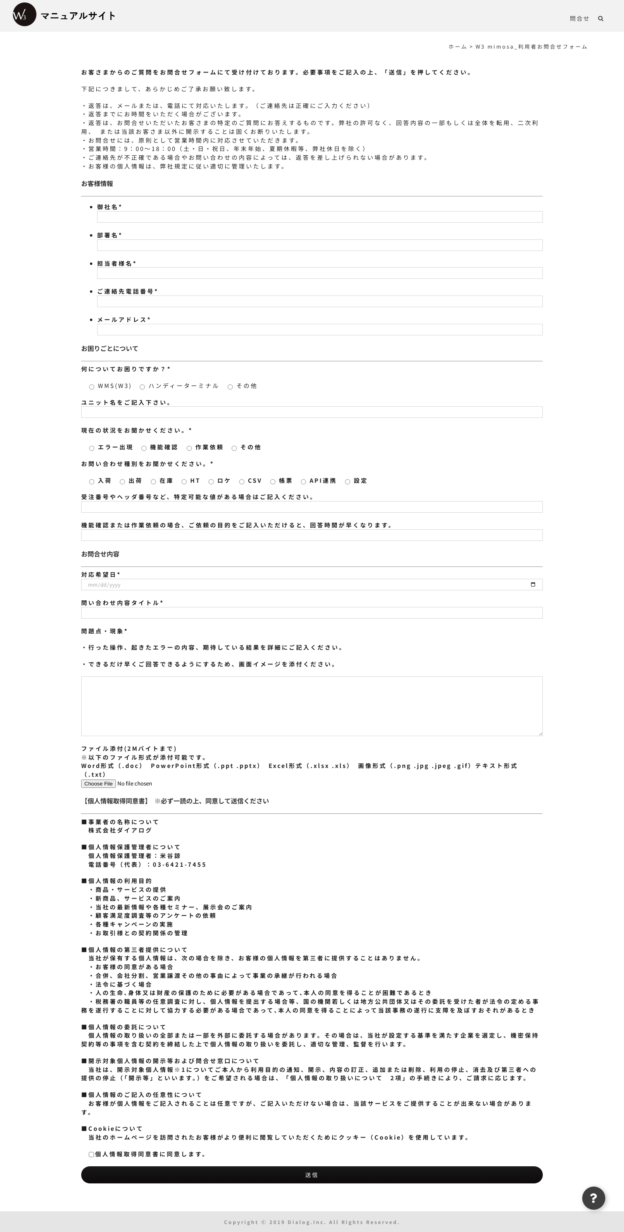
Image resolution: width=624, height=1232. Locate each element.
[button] (601, 18)
